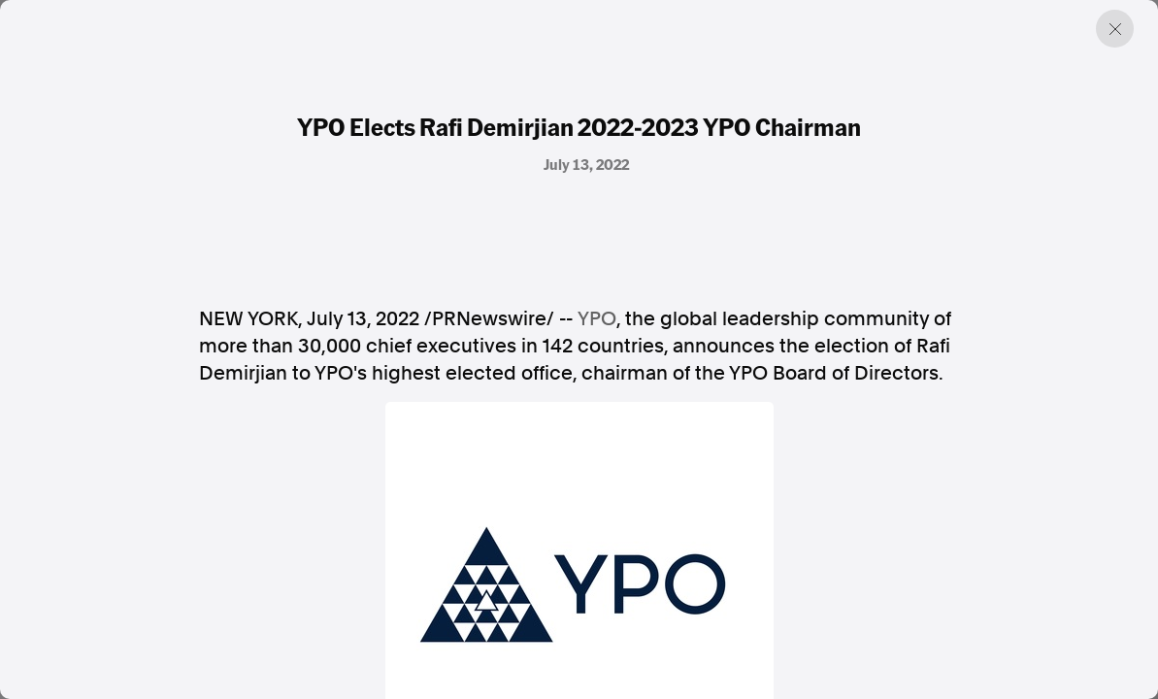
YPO (597, 318)
